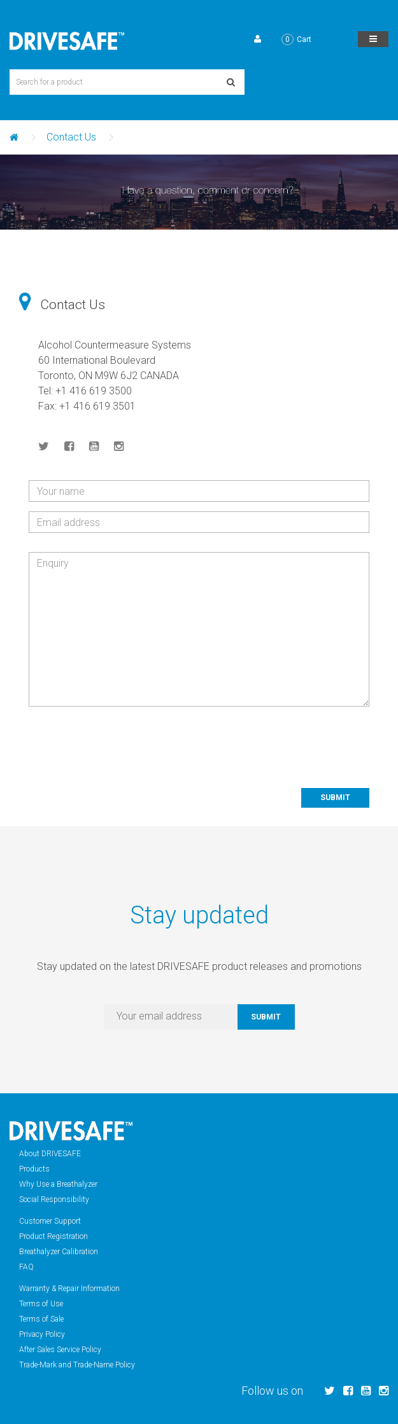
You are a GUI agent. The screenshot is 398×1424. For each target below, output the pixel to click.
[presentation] (272, 741)
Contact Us (71, 137)
